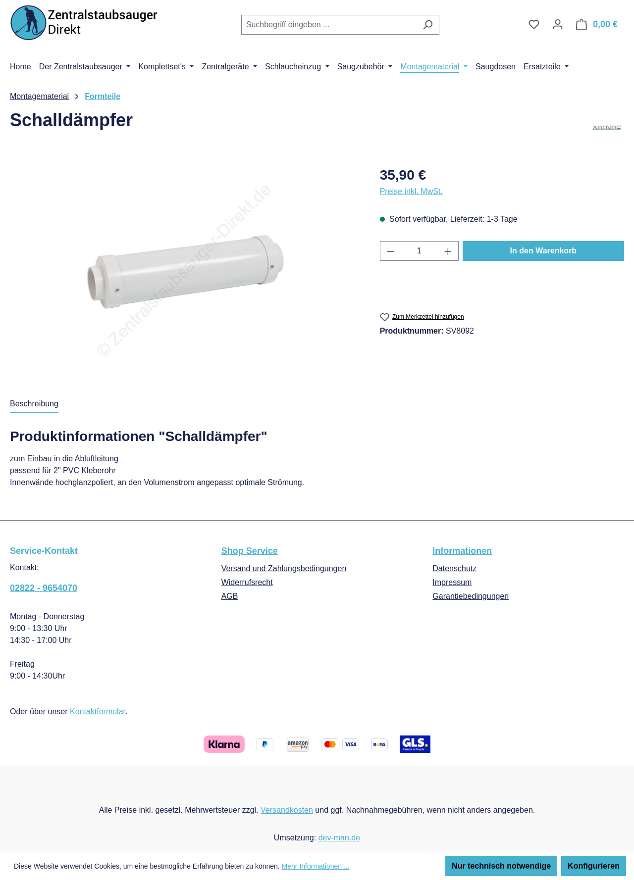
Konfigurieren (594, 866)
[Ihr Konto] (558, 24)
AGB (229, 596)
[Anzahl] (419, 251)
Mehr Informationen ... (316, 866)
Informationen (462, 551)
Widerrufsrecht (247, 582)
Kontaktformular (97, 711)
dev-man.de (339, 837)
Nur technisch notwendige (501, 866)
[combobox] (329, 25)
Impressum (452, 582)
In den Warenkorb (543, 250)
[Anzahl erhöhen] (448, 251)
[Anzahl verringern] (390, 251)
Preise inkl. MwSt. (411, 191)
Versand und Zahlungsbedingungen (284, 568)
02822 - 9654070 (43, 588)
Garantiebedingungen (470, 596)
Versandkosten (287, 810)
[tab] (34, 404)
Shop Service (249, 551)
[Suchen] (427, 25)
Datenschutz (454, 568)
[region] (185, 271)
